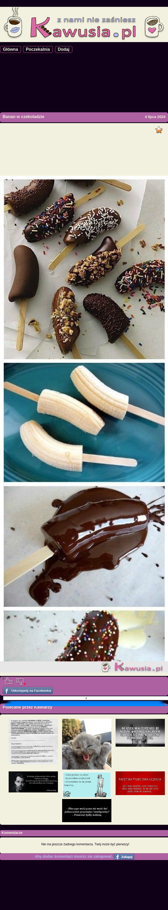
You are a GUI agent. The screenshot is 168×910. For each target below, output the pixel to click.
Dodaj (63, 49)
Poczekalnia (38, 49)
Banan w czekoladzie (23, 116)
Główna (10, 49)
